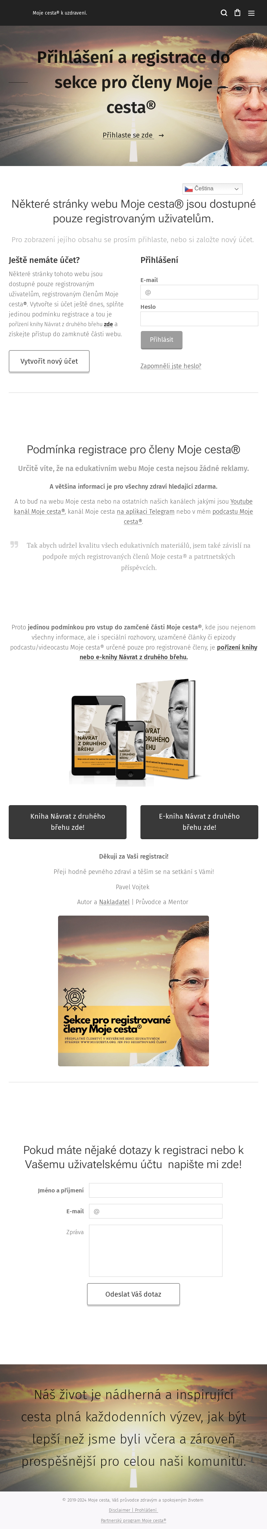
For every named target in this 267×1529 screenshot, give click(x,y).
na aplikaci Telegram (146, 511)
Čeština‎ (199, 189)
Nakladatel (114, 902)
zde (108, 324)
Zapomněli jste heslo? (170, 366)
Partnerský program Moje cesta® (133, 1520)
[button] (223, 13)
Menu (251, 13)
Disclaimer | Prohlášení (133, 1510)
